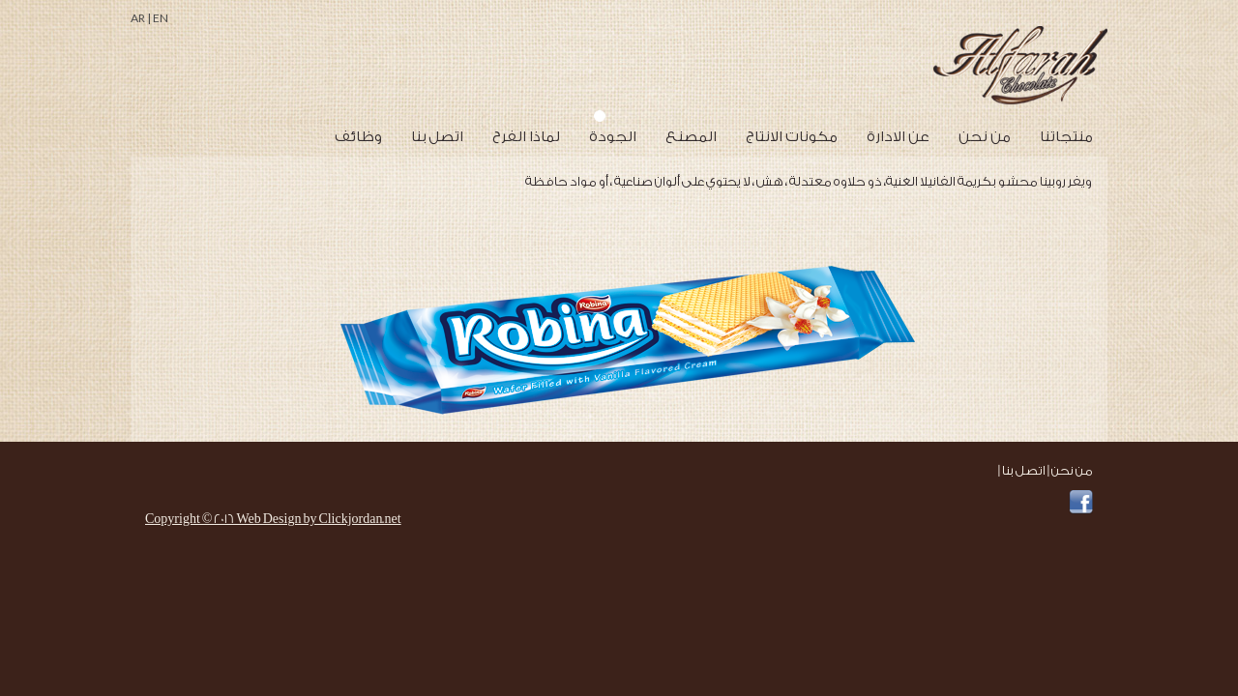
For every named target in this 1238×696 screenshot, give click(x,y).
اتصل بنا (437, 137)
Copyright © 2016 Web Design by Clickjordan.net (273, 518)
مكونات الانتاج (792, 137)
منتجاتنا (1066, 137)
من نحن (984, 137)
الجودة (612, 137)
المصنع (691, 137)
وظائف (358, 137)
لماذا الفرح (526, 137)
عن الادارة (898, 137)
